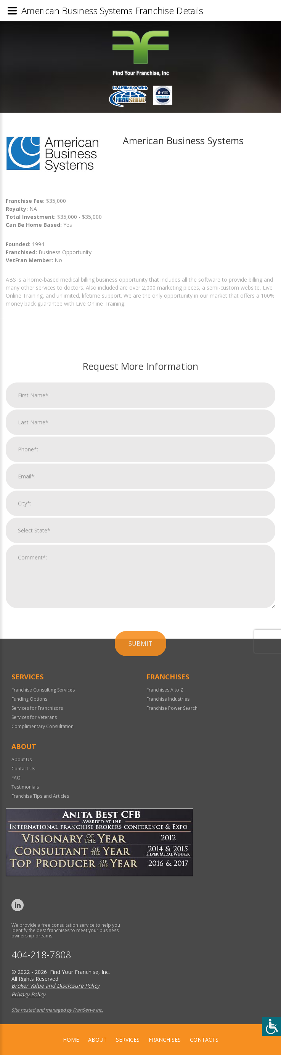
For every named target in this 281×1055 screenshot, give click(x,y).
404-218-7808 (41, 954)
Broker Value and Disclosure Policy (55, 985)
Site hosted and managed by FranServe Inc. (57, 1010)
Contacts (204, 1039)
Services (128, 1039)
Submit (140, 822)
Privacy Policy (28, 994)
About (97, 1039)
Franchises (165, 1039)
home (71, 1039)
